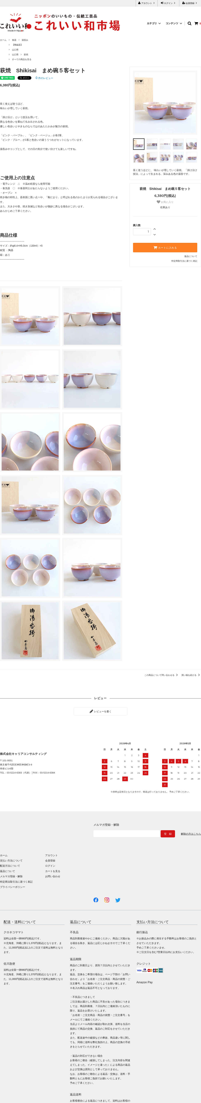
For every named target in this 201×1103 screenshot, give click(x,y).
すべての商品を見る (21, 59)
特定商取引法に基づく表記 (184, 261)
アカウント (147, 2)
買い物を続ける (191, 675)
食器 (14, 40)
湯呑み (25, 40)
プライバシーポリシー (12, 886)
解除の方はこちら (191, 833)
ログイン (168, 2)
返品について (190, 256)
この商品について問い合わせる (161, 675)
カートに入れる (165, 247)
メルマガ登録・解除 (11, 876)
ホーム (3, 40)
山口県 (15, 49)
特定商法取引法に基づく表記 (16, 881)
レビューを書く (100, 711)
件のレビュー (44, 78)
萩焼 (26, 54)
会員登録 (190, 2)
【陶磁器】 (17, 45)
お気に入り (165, 202)
